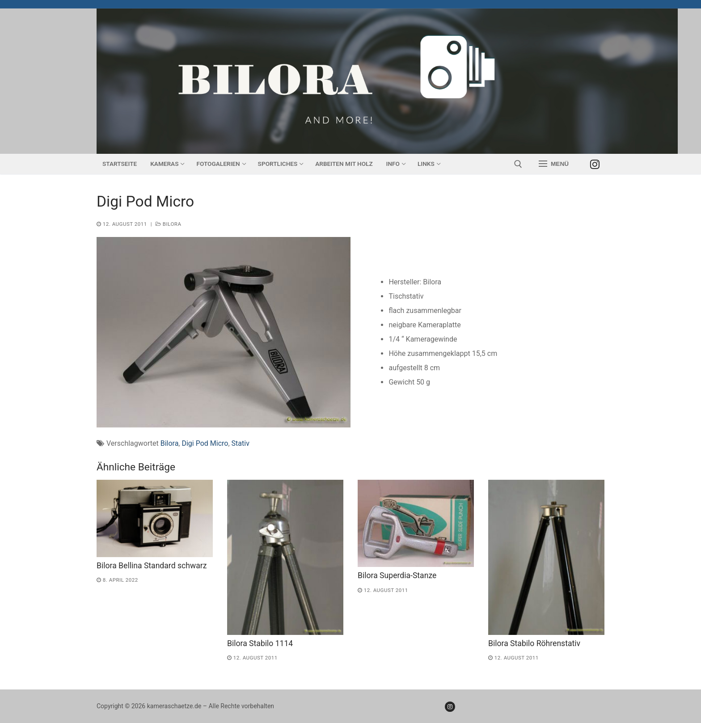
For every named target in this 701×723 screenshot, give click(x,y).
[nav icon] (553, 164)
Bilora (169, 224)
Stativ (240, 443)
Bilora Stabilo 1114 (260, 643)
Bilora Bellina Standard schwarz (152, 565)
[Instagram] (594, 163)
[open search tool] (518, 164)
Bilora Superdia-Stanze (397, 575)
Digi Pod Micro (205, 443)
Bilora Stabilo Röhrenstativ (534, 643)
